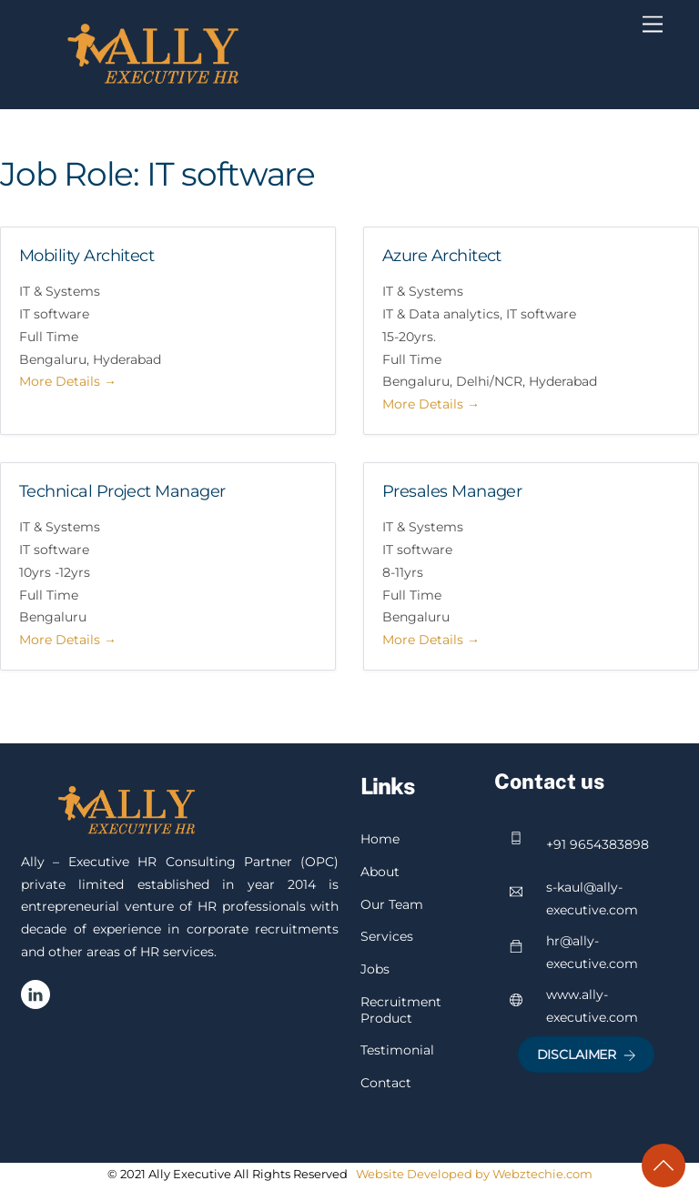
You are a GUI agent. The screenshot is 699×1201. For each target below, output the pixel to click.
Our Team (391, 904)
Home (380, 839)
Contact (385, 1083)
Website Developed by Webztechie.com (474, 1173)
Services (386, 936)
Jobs (375, 969)
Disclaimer (586, 1055)
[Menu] (652, 24)
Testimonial (397, 1050)
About (380, 871)
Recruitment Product (400, 1010)
